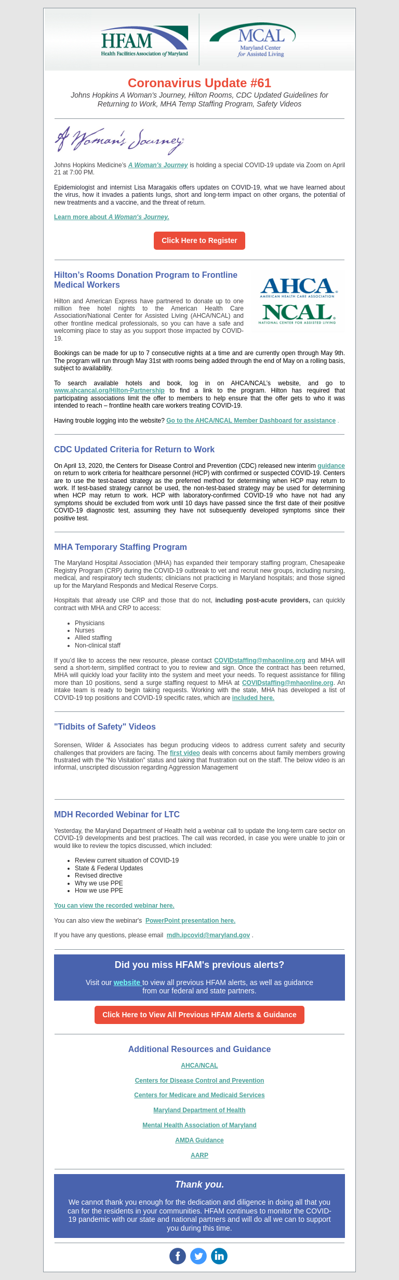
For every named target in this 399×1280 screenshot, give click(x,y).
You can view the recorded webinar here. (114, 905)
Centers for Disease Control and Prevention (199, 1080)
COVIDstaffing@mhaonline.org (259, 660)
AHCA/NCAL (199, 1065)
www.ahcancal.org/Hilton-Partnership (109, 390)
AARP (199, 1155)
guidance (331, 465)
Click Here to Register (199, 240)
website (128, 982)
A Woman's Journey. (139, 217)
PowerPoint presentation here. (190, 920)
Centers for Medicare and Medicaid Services (199, 1095)
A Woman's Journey (158, 165)
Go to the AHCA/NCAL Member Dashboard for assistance (251, 420)
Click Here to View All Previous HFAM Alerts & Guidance (199, 1014)
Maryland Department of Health (199, 1110)
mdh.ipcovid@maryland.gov (208, 935)
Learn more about (81, 217)
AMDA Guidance (199, 1140)
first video (185, 753)
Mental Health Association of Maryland (199, 1125)
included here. (253, 698)
